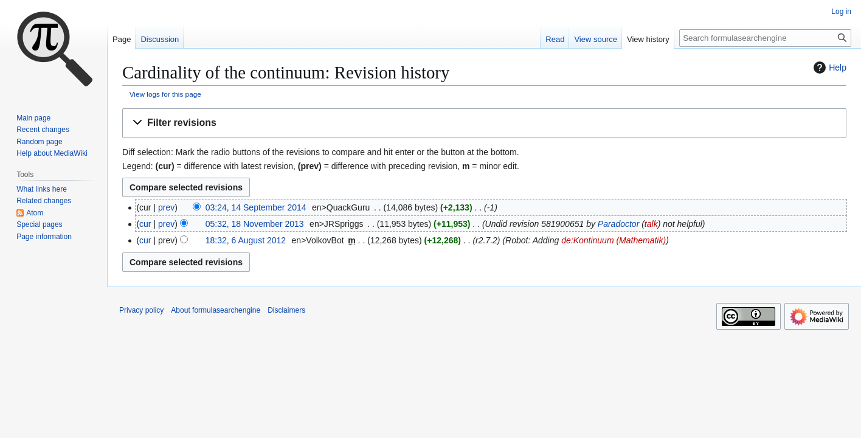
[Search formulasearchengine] (765, 38)
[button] (484, 123)
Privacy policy (141, 310)
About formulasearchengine (215, 310)
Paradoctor (618, 224)
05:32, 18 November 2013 (255, 224)
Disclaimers (286, 310)
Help (828, 67)
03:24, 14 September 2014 (256, 207)
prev (166, 207)
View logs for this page (165, 94)
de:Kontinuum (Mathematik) (613, 240)
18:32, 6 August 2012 (246, 240)
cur (145, 224)
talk (651, 224)
